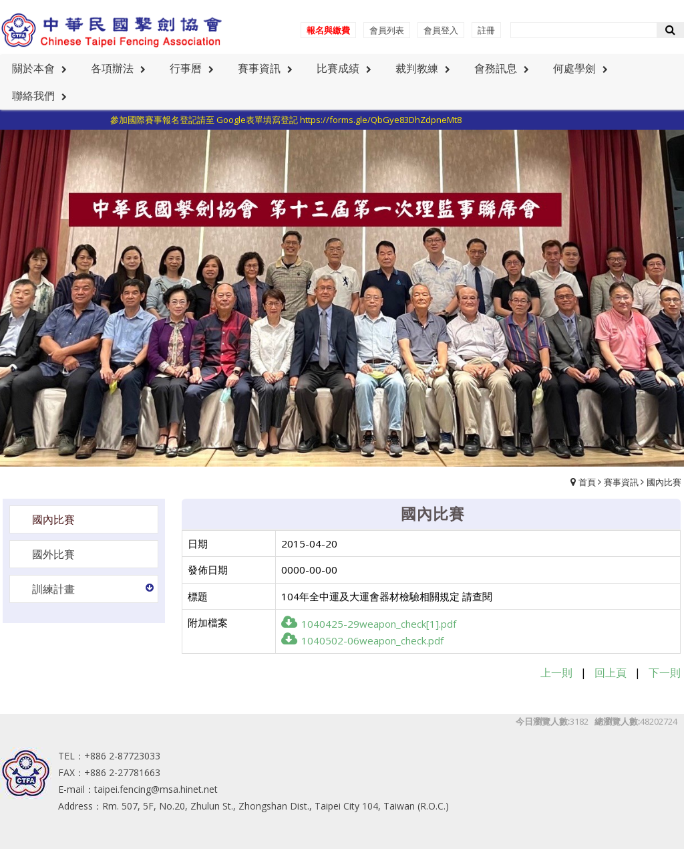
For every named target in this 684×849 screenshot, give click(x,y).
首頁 (587, 482)
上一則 (556, 672)
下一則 (665, 672)
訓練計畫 (53, 589)
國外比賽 (53, 554)
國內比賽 (664, 482)
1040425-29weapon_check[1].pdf (368, 623)
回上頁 (610, 672)
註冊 (486, 30)
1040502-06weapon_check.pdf (362, 640)
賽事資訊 (621, 482)
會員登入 (440, 30)
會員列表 (386, 30)
